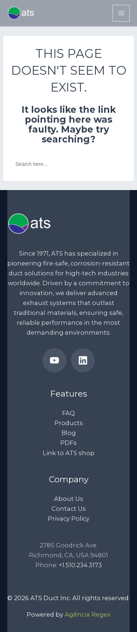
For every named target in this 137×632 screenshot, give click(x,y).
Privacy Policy (69, 518)
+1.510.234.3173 (80, 565)
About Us (68, 498)
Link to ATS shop (69, 453)
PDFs (68, 442)
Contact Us (69, 508)
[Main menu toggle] (121, 13)
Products (68, 423)
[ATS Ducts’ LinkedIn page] (83, 360)
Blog (68, 432)
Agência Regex (88, 614)
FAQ (68, 413)
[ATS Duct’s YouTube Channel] (54, 360)
